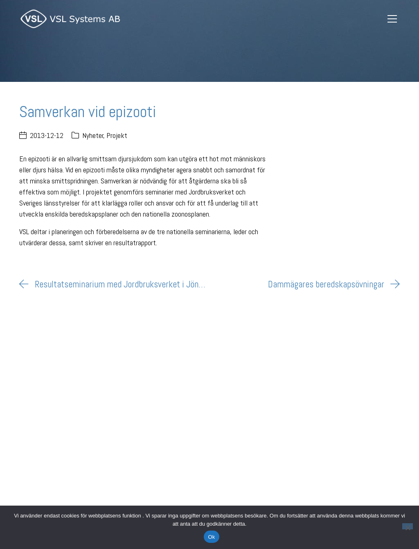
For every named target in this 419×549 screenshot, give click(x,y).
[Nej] (407, 526)
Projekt (116, 135)
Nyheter (93, 135)
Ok (211, 537)
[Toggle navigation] (392, 19)
